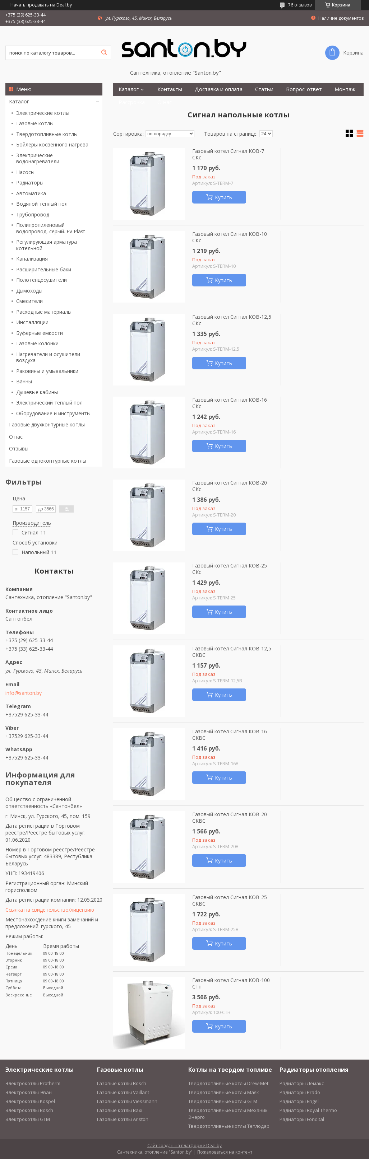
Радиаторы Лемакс (302, 1083)
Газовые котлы (35, 123)
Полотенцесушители (41, 279)
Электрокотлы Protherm (32, 1083)
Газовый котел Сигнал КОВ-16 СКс (229, 403)
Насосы (25, 172)
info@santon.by (23, 693)
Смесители (29, 301)
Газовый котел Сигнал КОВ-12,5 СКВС (231, 651)
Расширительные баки (43, 269)
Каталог (19, 101)
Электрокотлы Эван (28, 1092)
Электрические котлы (42, 112)
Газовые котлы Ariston (122, 1119)
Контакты (169, 89)
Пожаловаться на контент (224, 1152)
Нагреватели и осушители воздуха (48, 357)
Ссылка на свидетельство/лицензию (49, 909)
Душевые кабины (37, 392)
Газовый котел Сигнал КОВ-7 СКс (228, 154)
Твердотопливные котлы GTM (222, 1101)
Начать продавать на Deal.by (41, 5)
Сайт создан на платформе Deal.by (184, 1145)
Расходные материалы (44, 311)
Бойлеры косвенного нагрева (52, 144)
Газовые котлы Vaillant (123, 1092)
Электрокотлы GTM (27, 1119)
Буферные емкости (39, 333)
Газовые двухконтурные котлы (47, 424)
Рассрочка (132, 102)
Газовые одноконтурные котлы (47, 460)
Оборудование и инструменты (53, 413)
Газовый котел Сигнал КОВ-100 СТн (231, 983)
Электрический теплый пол (49, 402)
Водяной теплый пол (42, 203)
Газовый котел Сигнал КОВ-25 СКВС (229, 900)
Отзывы (18, 448)
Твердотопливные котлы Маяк (223, 1092)
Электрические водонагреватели (37, 158)
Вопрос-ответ (304, 89)
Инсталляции (32, 322)
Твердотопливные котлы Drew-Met (228, 1083)
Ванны (24, 381)
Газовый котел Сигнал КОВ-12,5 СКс (231, 320)
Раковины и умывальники (47, 371)
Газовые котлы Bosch (121, 1083)
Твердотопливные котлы (47, 134)
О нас (16, 436)
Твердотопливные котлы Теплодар (228, 1126)
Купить (223, 197)
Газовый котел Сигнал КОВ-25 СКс (229, 568)
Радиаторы (29, 182)
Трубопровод (32, 214)
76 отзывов (300, 5)
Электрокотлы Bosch (29, 1110)
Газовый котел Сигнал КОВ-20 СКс (229, 486)
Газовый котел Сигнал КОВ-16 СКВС (229, 734)
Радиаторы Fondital (302, 1119)
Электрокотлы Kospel (30, 1101)
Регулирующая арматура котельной (46, 245)
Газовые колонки (37, 343)
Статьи (264, 89)
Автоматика (31, 193)
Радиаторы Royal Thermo (308, 1110)
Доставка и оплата (219, 89)
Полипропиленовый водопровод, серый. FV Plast (50, 228)
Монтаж (345, 89)
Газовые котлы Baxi (119, 1110)
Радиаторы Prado (300, 1092)
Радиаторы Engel (299, 1101)
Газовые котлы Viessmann (127, 1101)
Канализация (32, 258)
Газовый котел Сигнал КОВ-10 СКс (229, 237)
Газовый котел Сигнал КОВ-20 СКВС (229, 817)
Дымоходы (29, 290)
